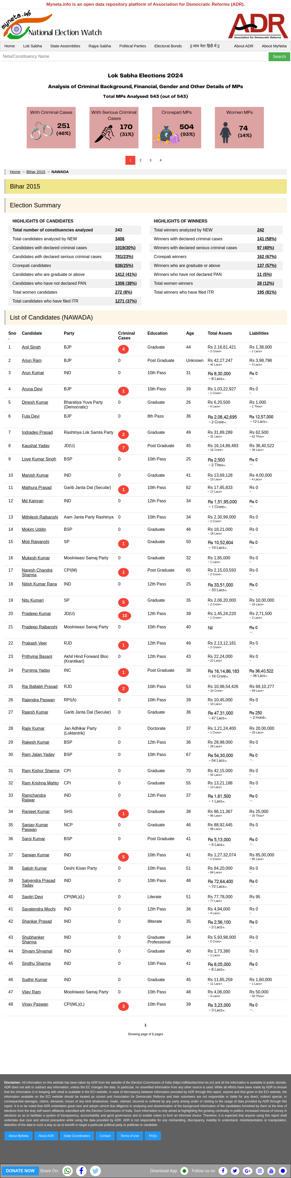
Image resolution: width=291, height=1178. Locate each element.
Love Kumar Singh (39, 459)
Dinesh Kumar (35, 402)
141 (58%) (266, 239)
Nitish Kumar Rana (39, 584)
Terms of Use (130, 1136)
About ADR (243, 46)
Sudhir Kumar (34, 979)
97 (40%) (265, 248)
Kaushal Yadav (36, 445)
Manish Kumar (35, 475)
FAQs (153, 1136)
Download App (163, 1171)
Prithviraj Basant (37, 656)
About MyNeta (274, 46)
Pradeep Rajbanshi (39, 627)
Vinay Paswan (35, 1004)
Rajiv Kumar (33, 728)
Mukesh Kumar (36, 558)
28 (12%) (265, 283)
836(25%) (124, 265)
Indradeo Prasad (37, 432)
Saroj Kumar (33, 838)
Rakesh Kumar (36, 742)
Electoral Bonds (168, 46)
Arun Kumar (33, 373)
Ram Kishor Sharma (40, 771)
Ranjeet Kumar (36, 811)
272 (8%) (123, 292)
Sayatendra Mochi (39, 909)
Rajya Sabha (100, 46)
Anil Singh (31, 347)
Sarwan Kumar (36, 855)
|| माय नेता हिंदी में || (204, 46)
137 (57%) (266, 265)
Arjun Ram (32, 360)
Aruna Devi (32, 389)
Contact (105, 1136)
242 (260, 230)
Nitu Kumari (33, 600)
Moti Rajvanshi (35, 541)
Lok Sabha (32, 46)
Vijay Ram (31, 992)
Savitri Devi (32, 897)
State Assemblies (65, 46)
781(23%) (124, 256)
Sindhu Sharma (36, 963)
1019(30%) (125, 248)
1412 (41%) (126, 274)
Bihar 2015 (35, 171)
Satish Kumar (34, 868)
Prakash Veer (34, 643)
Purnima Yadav (36, 670)
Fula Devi (31, 416)
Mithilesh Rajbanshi (40, 517)
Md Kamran (33, 501)
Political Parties (132, 46)
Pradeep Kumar (36, 613)
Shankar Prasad (37, 921)
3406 (120, 239)
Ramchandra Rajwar (34, 797)
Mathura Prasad (37, 487)
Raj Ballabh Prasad (40, 686)
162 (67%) (266, 256)
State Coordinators (77, 1136)
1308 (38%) (126, 283)
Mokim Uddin (34, 529)
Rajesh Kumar (35, 712)
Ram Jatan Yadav (38, 754)
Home (9, 46)
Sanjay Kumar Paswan (35, 827)
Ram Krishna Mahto (40, 783)
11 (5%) (264, 274)
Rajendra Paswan (38, 700)
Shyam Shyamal (37, 951)
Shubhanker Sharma (33, 939)
